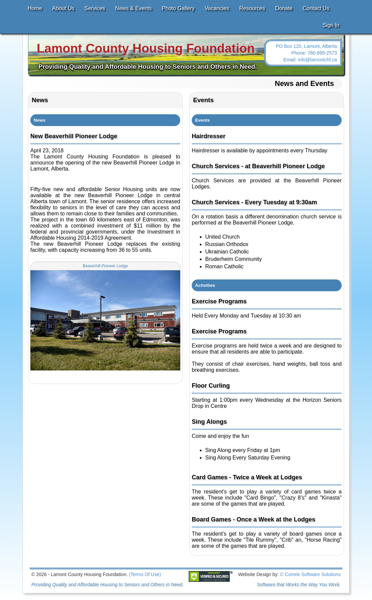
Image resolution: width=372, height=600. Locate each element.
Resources (252, 8)
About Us (63, 8)
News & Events (133, 8)
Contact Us (316, 8)
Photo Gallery (178, 8)
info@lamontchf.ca (317, 59)
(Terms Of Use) (145, 574)
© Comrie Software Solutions (310, 574)
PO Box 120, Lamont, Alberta (306, 46)
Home (35, 8)
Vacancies (217, 8)
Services (95, 8)
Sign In (330, 25)
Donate (283, 8)
